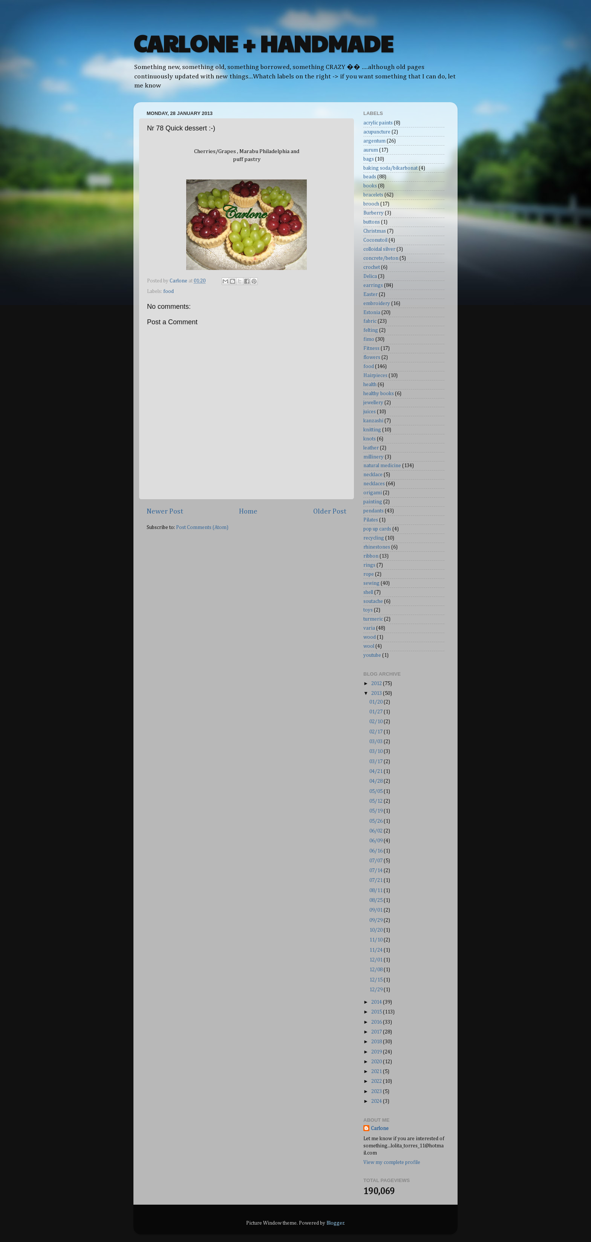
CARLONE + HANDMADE (263, 43)
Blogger (335, 1223)
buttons (371, 222)
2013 (377, 693)
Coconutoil (375, 240)
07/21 (376, 880)
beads (369, 176)
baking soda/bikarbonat (390, 168)
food (168, 291)
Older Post (329, 511)
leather (371, 448)
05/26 (376, 821)
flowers (371, 357)
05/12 (376, 801)
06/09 (376, 840)
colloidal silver (379, 249)
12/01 (376, 960)
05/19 (376, 811)
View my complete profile (391, 1162)
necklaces (374, 483)
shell (368, 592)
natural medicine (382, 465)
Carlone (380, 1128)
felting (370, 330)
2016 (377, 1022)
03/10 (376, 751)
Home (248, 511)
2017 (377, 1032)
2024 (377, 1101)
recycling (373, 538)
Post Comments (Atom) (202, 527)
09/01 (376, 910)
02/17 (376, 731)
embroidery (376, 303)
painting (372, 501)
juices (369, 411)
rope (368, 574)
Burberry (373, 213)
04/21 (376, 771)
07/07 (376, 860)
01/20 (376, 702)
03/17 (376, 761)
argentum (374, 141)
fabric (370, 321)
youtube (372, 655)
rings (369, 565)
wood (369, 637)
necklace (373, 474)
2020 (377, 1061)
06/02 (376, 831)
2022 (377, 1081)
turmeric (373, 619)
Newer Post (165, 511)
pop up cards (377, 529)
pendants (373, 511)
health (370, 384)
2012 (377, 683)
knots (369, 439)
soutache (373, 601)
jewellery (373, 402)
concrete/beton (380, 258)
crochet (371, 267)
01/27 (376, 712)
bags (368, 159)
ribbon (370, 556)
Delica (370, 276)
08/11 (376, 890)
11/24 (376, 950)
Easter (370, 294)
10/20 (376, 930)
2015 (377, 1012)
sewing (371, 583)
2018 (377, 1041)
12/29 (376, 989)
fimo (368, 339)
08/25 (376, 900)
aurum (370, 150)
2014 (377, 1002)
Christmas (374, 231)
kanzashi (373, 420)
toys (368, 610)
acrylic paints (378, 123)
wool (368, 646)
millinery (373, 457)
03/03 (376, 741)
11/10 (376, 940)
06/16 (376, 851)
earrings (373, 285)
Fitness (371, 348)
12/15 (376, 980)
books (370, 186)
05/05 (376, 791)
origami (372, 492)
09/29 (376, 920)
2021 (377, 1071)
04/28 (376, 781)
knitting (372, 429)
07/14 (376, 870)
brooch (371, 204)
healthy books (378, 393)
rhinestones (376, 547)
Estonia (371, 312)
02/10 (376, 721)
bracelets (373, 195)
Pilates (370, 520)
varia (369, 628)
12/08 (376, 969)
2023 (377, 1091)
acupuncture (376, 132)
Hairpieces (375, 375)
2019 (377, 1052)
